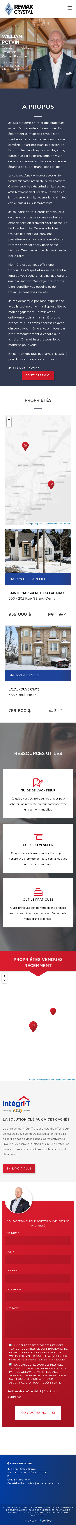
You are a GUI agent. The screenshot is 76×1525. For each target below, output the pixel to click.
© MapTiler (37, 523)
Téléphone (13, 1289)
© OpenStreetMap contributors (56, 523)
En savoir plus (18, 1168)
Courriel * (13, 1271)
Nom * (10, 1252)
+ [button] (9, 419)
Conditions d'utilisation (41, 1513)
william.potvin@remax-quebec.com (22, 69)
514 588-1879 (11, 62)
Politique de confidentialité (24, 1391)
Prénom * (12, 1233)
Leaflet (28, 523)
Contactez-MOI (38, 1412)
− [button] (9, 424)
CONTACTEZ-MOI (38, 375)
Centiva (46, 1520)
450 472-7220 (12, 66)
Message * (13, 1308)
